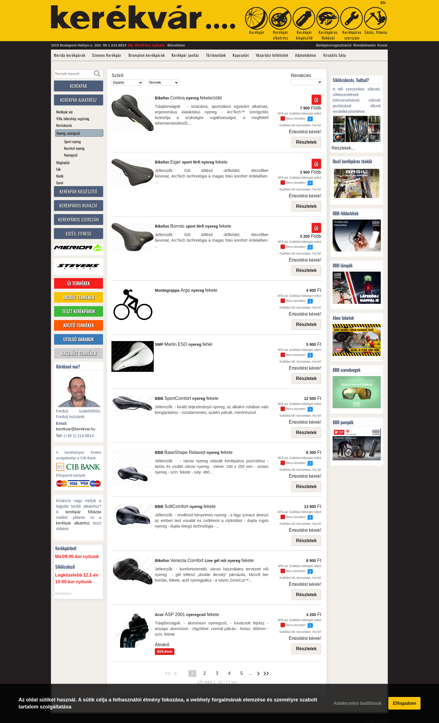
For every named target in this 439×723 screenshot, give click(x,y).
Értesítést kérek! (305, 131)
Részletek (306, 142)
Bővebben (176, 45)
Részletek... (343, 148)
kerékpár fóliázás (83, 512)
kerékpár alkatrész (73, 523)
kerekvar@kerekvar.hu (75, 429)
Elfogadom (404, 703)
